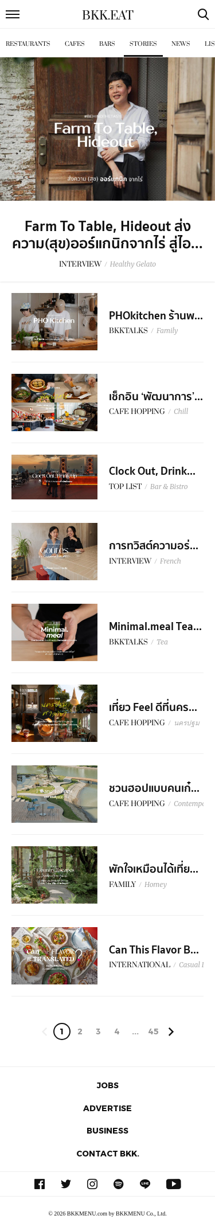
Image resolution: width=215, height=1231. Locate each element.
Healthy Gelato (133, 264)
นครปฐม (187, 722)
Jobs (108, 1085)
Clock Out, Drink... (152, 471)
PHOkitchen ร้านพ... (156, 316)
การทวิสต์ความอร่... (153, 545)
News (180, 44)
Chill (181, 411)
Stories (143, 44)
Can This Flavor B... (154, 950)
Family (167, 330)
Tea (162, 642)
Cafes (75, 44)
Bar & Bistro (169, 486)
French (170, 561)
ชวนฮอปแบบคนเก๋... (154, 788)
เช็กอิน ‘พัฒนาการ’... (156, 396)
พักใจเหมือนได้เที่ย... (153, 869)
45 (153, 1031)
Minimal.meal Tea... (155, 626)
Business (107, 1130)
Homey (155, 884)
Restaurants (28, 44)
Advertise (107, 1108)
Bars (107, 44)
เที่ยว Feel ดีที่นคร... (153, 707)
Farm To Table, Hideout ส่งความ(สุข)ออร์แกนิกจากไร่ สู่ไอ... (107, 235)
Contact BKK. (107, 1153)
